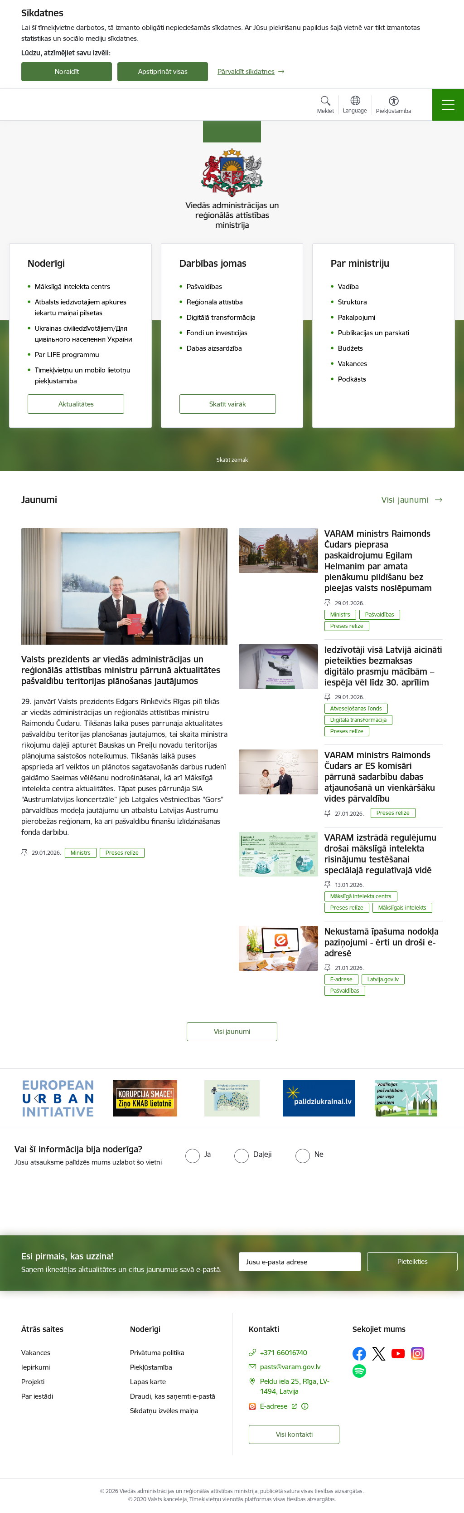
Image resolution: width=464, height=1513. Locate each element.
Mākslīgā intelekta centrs (361, 896)
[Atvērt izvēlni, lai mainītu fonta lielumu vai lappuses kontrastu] (394, 106)
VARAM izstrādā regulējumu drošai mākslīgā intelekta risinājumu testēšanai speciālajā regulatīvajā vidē (380, 854)
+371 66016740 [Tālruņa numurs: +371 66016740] (283, 1352)
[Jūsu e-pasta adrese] (300, 1261)
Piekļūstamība (151, 1367)
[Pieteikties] (412, 1261)
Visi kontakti (294, 1434)
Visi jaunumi (232, 1031)
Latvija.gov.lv (383, 979)
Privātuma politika (157, 1352)
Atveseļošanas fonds (356, 708)
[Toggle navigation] (448, 105)
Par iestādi (37, 1396)
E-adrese (341, 979)
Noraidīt (67, 71)
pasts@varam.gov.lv (290, 1366)
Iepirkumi (35, 1367)
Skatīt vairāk (227, 404)
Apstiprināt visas (163, 71)
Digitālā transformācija (358, 719)
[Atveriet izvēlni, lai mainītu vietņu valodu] (355, 105)
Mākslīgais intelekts (402, 907)
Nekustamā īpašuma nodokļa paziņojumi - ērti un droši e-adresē (381, 942)
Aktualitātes (76, 404)
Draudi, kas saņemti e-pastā (172, 1396)
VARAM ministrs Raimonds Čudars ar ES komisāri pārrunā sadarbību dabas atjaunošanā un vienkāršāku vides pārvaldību (379, 776)
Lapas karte (148, 1381)
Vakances (35, 1352)
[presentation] (76, 1201)
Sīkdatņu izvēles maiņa (164, 1410)
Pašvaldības (379, 614)
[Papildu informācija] (304, 1406)
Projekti (32, 1381)
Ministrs (81, 852)
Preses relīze (122, 852)
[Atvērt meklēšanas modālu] (325, 106)
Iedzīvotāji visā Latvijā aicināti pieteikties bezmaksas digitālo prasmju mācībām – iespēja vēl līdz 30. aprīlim (383, 666)
